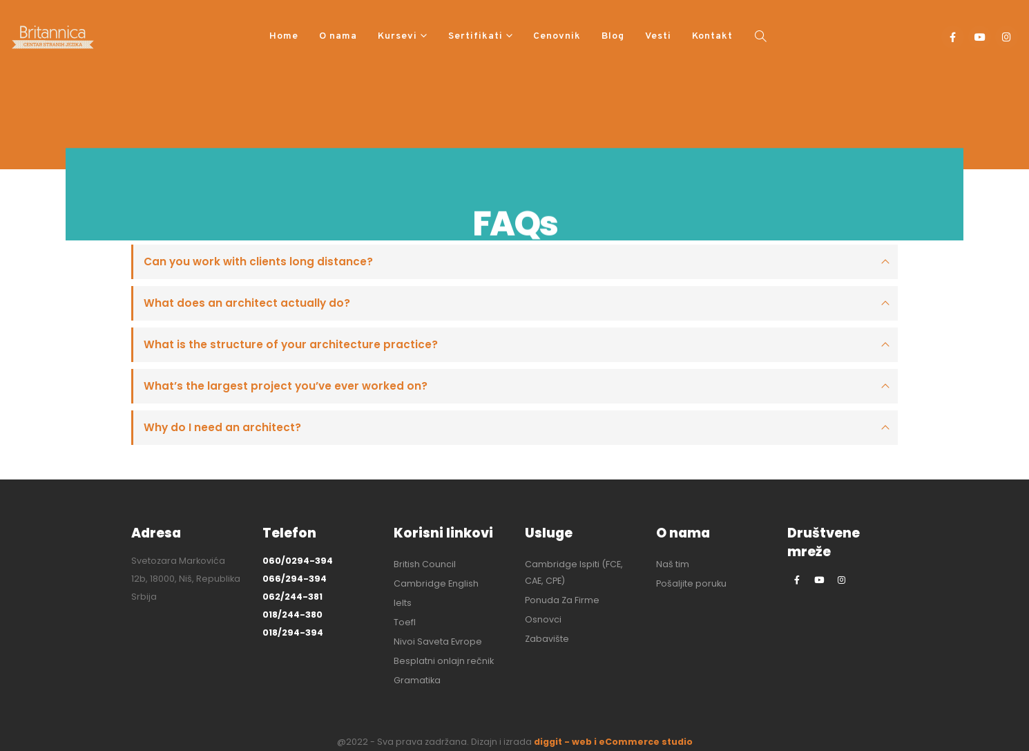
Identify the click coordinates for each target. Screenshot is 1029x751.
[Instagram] (1006, 37)
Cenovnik (557, 36)
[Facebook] (952, 37)
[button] (760, 37)
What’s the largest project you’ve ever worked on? (285, 386)
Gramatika (417, 680)
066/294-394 (294, 578)
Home (283, 36)
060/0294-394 (297, 561)
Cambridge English (436, 583)
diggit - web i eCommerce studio (613, 742)
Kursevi (397, 36)
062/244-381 (292, 596)
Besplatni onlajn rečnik (444, 661)
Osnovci (543, 619)
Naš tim (672, 564)
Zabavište (547, 639)
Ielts (403, 603)
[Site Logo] (52, 36)
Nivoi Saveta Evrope (438, 641)
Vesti (658, 36)
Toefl (405, 622)
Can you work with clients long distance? (258, 261)
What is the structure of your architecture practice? (291, 344)
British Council (425, 564)
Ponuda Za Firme (562, 600)
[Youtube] (979, 37)
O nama (338, 36)
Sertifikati (475, 36)
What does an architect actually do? (247, 303)
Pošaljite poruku (691, 583)
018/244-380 (292, 614)
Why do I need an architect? (222, 427)
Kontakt (712, 36)
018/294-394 (292, 632)
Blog (613, 36)
